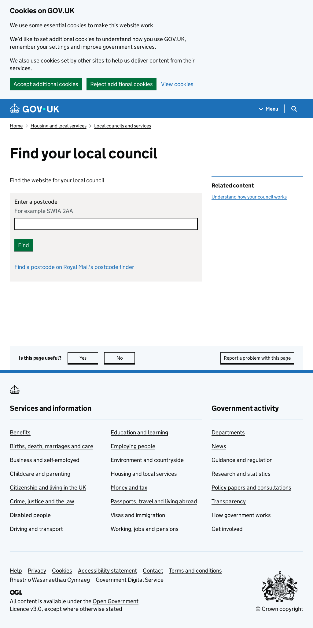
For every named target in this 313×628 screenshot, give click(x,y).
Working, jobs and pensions (145, 528)
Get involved (227, 528)
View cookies (177, 84)
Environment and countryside (147, 459)
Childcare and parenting (40, 473)
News (219, 446)
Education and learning (139, 432)
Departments (228, 432)
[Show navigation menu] (269, 109)
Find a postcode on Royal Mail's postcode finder (74, 266)
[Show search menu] (294, 109)
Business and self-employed (44, 459)
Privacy (37, 570)
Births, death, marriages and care (51, 446)
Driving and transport (36, 528)
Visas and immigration (138, 515)
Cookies (62, 570)
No (125, 358)
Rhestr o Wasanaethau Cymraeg (50, 579)
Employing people (133, 446)
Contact (153, 570)
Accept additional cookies (45, 84)
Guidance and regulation (242, 459)
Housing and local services (59, 126)
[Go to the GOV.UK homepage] (34, 109)
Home (16, 126)
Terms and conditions (195, 570)
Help (16, 570)
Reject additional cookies (121, 84)
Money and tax (129, 487)
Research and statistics (241, 473)
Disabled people (30, 515)
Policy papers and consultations (251, 487)
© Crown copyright (279, 608)
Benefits (20, 432)
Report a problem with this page (257, 358)
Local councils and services (122, 126)
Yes (88, 358)
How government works (241, 515)
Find (23, 245)
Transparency (229, 501)
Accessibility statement (107, 570)
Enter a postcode (35, 201)
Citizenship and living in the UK (48, 487)
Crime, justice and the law (42, 501)
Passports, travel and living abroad (154, 501)
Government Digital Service (130, 579)
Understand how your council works (249, 197)
